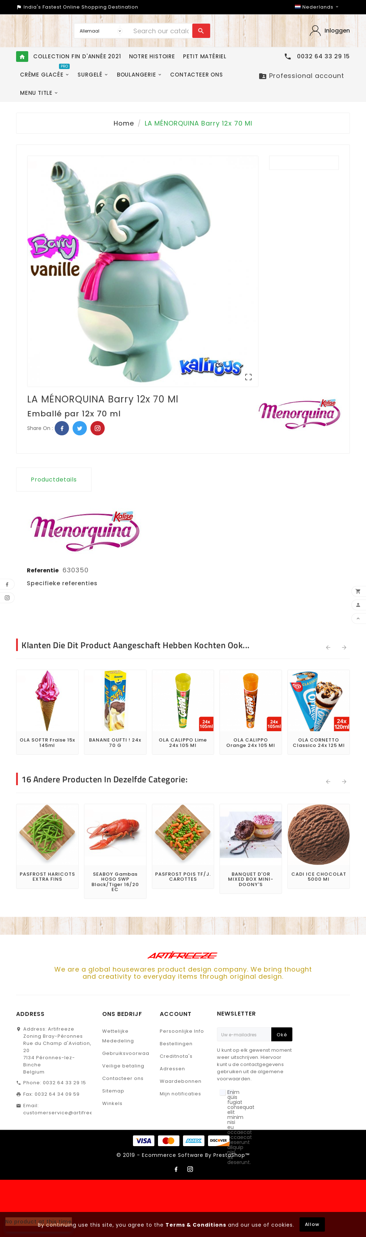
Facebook (62, 428)
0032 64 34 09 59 (57, 1094)
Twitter (80, 428)
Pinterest (97, 428)
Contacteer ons (123, 1078)
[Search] (161, 31)
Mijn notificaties (180, 1093)
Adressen (172, 1068)
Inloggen (337, 30)
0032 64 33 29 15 (64, 1082)
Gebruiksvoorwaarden (132, 1053)
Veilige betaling (123, 1065)
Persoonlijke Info (182, 1031)
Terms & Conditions (195, 1224)
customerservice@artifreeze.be (65, 1112)
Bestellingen (176, 1043)
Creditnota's (176, 1056)
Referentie (43, 570)
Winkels (112, 1103)
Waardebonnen (181, 1081)
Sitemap (113, 1090)
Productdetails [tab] (54, 479)
